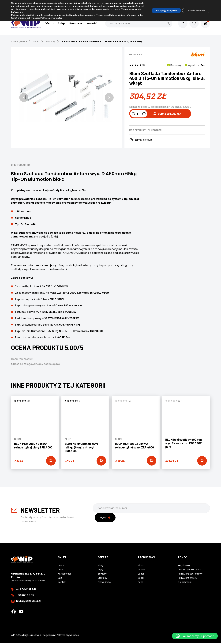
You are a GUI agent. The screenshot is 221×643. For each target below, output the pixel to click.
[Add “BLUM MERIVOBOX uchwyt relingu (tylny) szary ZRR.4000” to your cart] (151, 461)
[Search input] (138, 23)
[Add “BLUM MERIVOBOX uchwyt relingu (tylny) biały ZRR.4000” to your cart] (51, 461)
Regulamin (49, 634)
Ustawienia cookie (194, 10)
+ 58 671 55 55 (25, 595)
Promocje (75, 23)
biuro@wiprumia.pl (28, 601)
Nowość (91, 23)
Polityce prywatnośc (54, 17)
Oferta (48, 23)
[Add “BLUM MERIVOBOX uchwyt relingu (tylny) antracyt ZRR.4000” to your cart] (101, 461)
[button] (24, 97)
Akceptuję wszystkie (164, 10)
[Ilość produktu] (138, 114)
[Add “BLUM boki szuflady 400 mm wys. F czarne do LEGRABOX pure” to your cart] (202, 461)
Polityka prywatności (68, 634)
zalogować (30, 364)
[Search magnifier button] (168, 23)
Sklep (61, 23)
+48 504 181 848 (26, 589)
